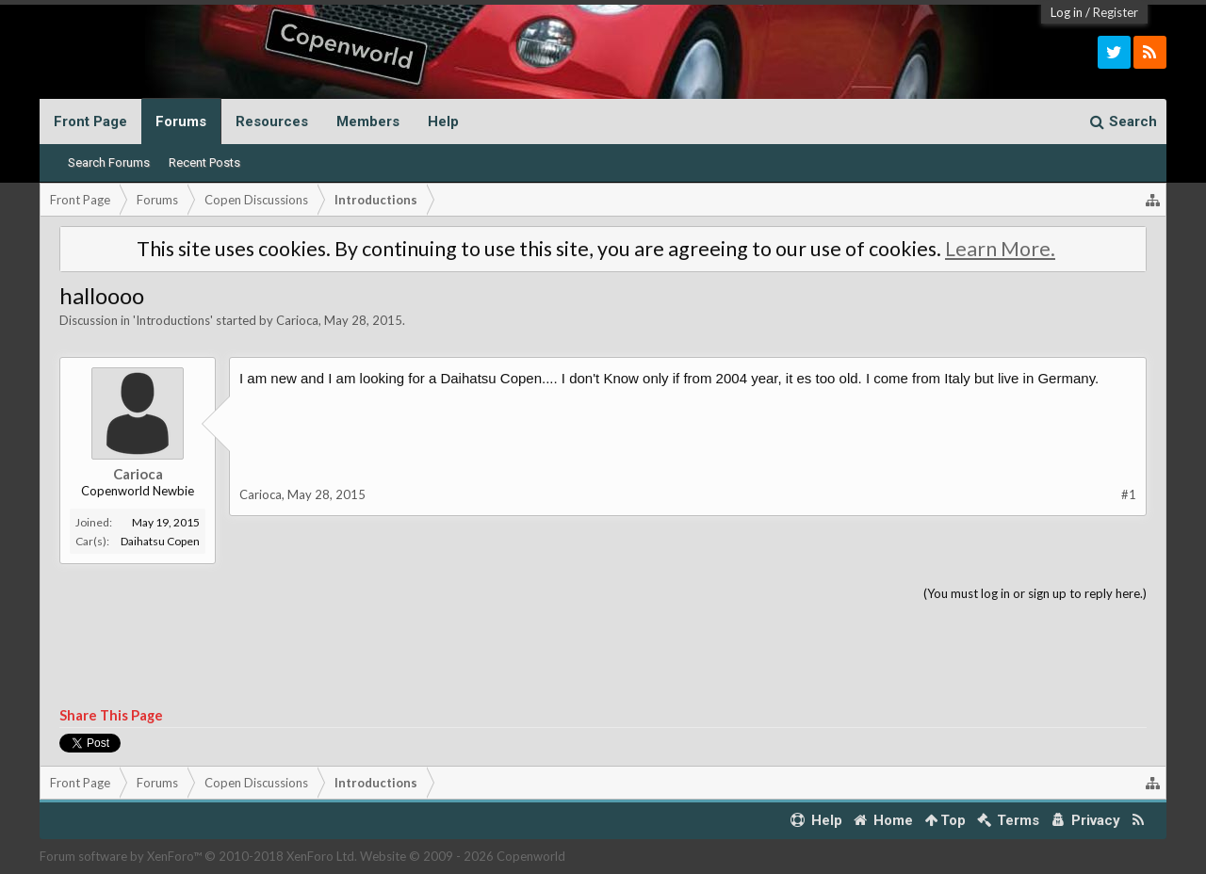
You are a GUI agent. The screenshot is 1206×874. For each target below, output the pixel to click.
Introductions (173, 320)
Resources (272, 121)
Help (443, 121)
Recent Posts (204, 162)
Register (1115, 12)
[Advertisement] (603, 655)
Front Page (90, 121)
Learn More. (1000, 248)
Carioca (297, 320)
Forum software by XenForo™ (198, 856)
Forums (180, 121)
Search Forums (109, 162)
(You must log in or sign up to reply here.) (1035, 593)
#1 (1128, 494)
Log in (1067, 12)
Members (367, 121)
